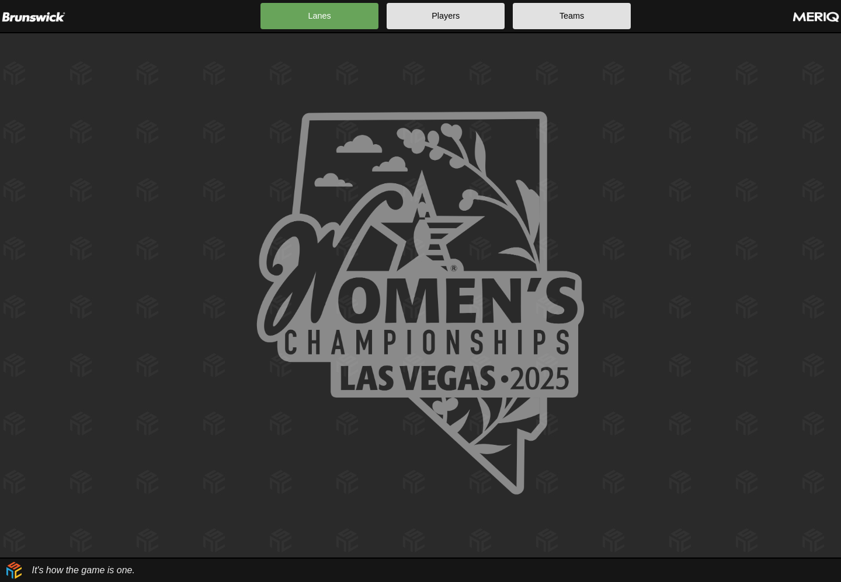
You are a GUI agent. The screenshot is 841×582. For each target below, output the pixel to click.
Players (446, 15)
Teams (571, 15)
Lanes (319, 15)
